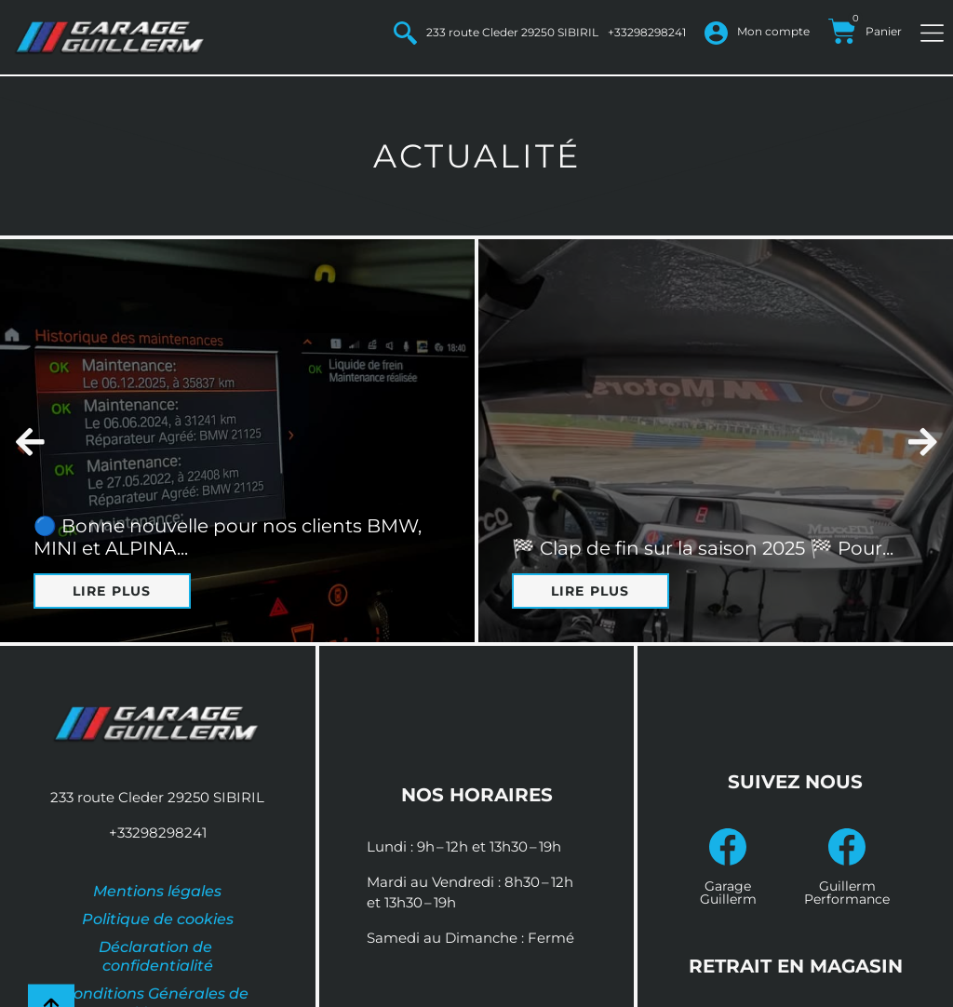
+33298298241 (647, 32)
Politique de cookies (158, 919)
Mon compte (773, 31)
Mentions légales (157, 891)
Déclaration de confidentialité (157, 956)
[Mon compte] (716, 33)
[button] (30, 441)
